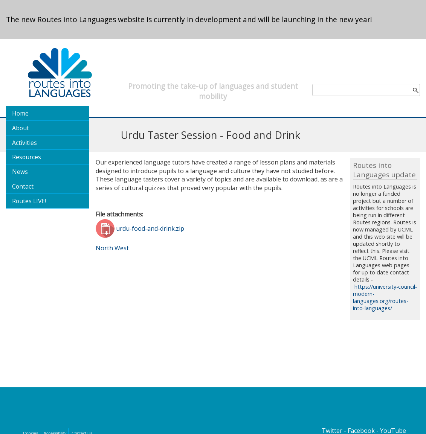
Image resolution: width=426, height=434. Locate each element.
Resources (26, 157)
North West (112, 248)
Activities (24, 143)
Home (20, 113)
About (20, 128)
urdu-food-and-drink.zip (150, 228)
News (20, 172)
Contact (23, 186)
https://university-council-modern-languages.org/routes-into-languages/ (385, 297)
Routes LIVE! (29, 201)
